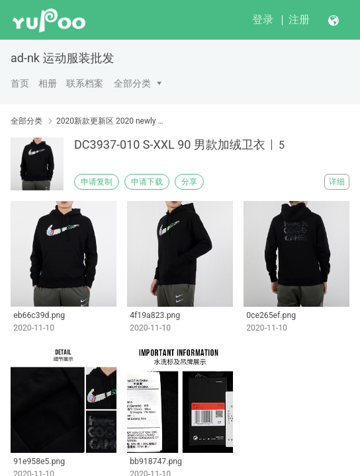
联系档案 (84, 83)
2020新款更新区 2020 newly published (111, 121)
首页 (20, 83)
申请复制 (96, 181)
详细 (337, 181)
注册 (299, 19)
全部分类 (132, 83)
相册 (47, 83)
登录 (262, 19)
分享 (189, 181)
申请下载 (147, 181)
